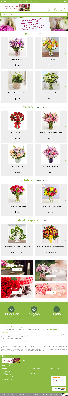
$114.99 (50, 172)
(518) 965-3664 (6, 1)
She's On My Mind (17, 166)
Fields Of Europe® (51, 59)
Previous (2, 53)
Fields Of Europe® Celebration (51, 206)
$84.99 (17, 65)
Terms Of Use (37, 394)
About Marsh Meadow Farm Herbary (11, 327)
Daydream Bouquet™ (17, 59)
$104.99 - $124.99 (17, 252)
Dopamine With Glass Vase (17, 206)
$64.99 (17, 99)
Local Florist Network (54, 394)
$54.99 (17, 172)
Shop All (39, 34)
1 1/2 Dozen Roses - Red (17, 132)
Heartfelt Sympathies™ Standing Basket (50, 246)
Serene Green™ (51, 93)
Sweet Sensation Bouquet (50, 166)
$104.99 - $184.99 (51, 252)
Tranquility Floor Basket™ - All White (17, 246)
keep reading (53, 329)
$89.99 (50, 139)
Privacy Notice (45, 394)
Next (65, 53)
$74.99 (50, 65)
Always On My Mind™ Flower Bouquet (50, 132)
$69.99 (50, 99)
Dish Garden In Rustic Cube (17, 93)
